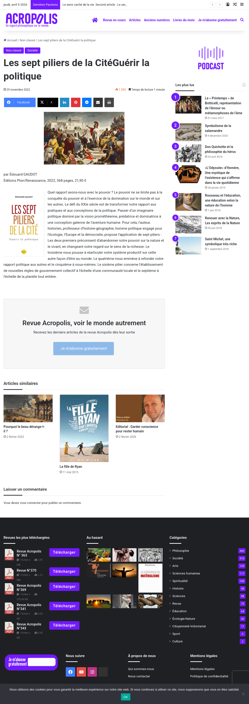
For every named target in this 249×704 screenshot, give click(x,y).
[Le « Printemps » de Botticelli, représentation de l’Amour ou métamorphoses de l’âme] (188, 105)
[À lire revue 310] (150, 578)
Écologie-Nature (183, 618)
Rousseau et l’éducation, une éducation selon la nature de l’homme (223, 200)
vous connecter (30, 503)
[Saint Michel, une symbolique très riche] (188, 245)
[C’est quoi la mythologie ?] (124, 601)
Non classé (27, 40)
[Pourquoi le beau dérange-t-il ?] (28, 408)
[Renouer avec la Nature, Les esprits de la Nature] (188, 224)
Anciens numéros (157, 20)
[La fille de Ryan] (84, 428)
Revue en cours (114, 20)
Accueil (10, 40)
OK (125, 697)
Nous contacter (139, 676)
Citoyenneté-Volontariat (189, 626)
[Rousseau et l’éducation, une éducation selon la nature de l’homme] (188, 202)
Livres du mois (184, 20)
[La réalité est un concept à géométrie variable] (124, 570)
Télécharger (64, 552)
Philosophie (180, 550)
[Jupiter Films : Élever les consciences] (150, 601)
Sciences (178, 596)
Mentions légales (202, 669)
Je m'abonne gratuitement (83, 348)
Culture (177, 641)
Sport (176, 634)
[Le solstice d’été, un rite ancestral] (99, 601)
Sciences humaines (186, 573)
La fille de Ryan (71, 466)
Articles (135, 20)
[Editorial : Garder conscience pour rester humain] (140, 408)
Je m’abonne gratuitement (217, 20)
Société (32, 50)
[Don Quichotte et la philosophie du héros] (188, 153)
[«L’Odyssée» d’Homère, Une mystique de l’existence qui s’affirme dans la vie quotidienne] (188, 174)
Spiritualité (180, 581)
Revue (176, 603)
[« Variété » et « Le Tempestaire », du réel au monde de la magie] (124, 555)
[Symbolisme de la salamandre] (188, 132)
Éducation (179, 611)
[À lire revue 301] (99, 570)
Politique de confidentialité (209, 676)
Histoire (177, 588)
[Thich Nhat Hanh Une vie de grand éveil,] (99, 555)
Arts (175, 566)
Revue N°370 (26, 571)
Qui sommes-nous (141, 669)
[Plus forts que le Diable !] (150, 555)
